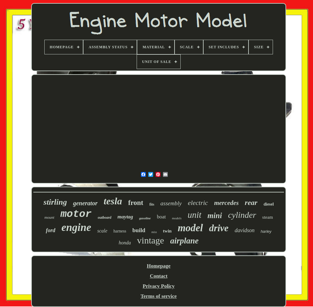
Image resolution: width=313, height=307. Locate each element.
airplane (184, 240)
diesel (268, 204)
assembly (171, 203)
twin (167, 230)
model (190, 227)
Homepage (158, 266)
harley (266, 231)
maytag (125, 217)
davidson (245, 230)
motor (76, 214)
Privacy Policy (159, 286)
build (138, 230)
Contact (159, 276)
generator (85, 203)
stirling (55, 202)
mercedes (226, 202)
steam (267, 217)
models (177, 218)
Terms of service (159, 296)
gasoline (145, 218)
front (135, 202)
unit (194, 215)
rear (251, 202)
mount (49, 217)
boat (161, 217)
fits (151, 204)
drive (219, 228)
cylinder (242, 215)
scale (102, 230)
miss (154, 232)
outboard (105, 217)
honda (125, 242)
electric (198, 202)
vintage (150, 240)
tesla (113, 201)
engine (76, 227)
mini (215, 215)
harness (119, 231)
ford (50, 230)
